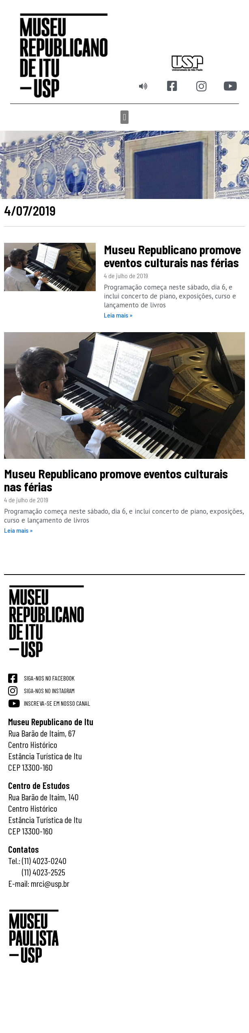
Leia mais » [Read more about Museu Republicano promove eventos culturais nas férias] (118, 315)
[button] (124, 117)
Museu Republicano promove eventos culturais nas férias (172, 256)
